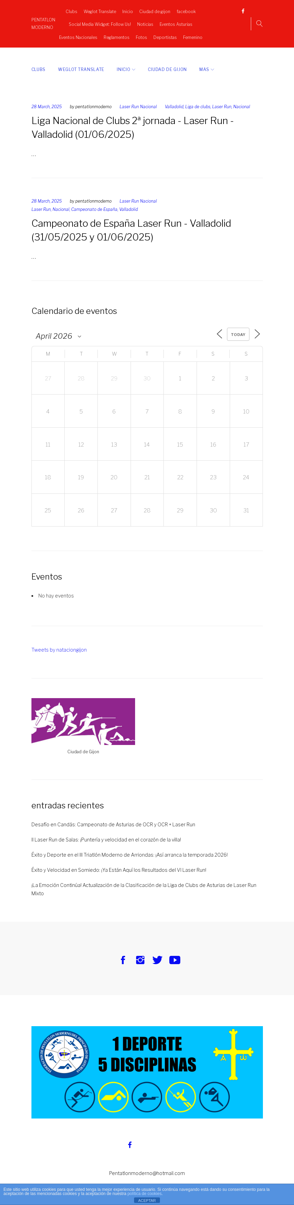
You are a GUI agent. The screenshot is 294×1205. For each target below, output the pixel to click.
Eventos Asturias (176, 22)
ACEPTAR (147, 1200)
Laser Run (221, 103)
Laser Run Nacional (138, 103)
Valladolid (174, 103)
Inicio (127, 9)
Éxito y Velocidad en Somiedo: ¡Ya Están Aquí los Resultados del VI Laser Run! (118, 866)
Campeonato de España (94, 205)
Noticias (145, 22)
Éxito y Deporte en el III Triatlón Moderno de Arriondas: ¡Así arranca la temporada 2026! (129, 851)
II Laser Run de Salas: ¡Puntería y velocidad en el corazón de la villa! (106, 836)
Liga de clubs (197, 103)
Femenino (192, 35)
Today (237, 331)
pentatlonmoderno (93, 103)
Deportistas (165, 35)
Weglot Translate (100, 9)
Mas (204, 66)
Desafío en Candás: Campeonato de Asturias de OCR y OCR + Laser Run (113, 821)
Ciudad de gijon (154, 9)
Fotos (141, 35)
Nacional (241, 103)
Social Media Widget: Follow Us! (100, 22)
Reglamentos (117, 35)
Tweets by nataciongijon (59, 646)
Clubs (71, 9)
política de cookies (144, 1193)
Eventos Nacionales (78, 35)
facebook (186, 9)
